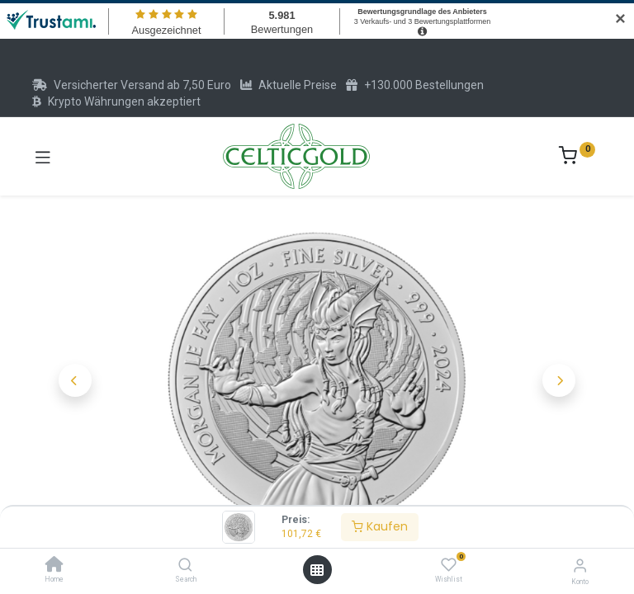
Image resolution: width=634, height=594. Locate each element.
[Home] (54, 566)
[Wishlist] (448, 565)
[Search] (185, 566)
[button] (75, 380)
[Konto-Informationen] (580, 565)
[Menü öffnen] (317, 570)
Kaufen (380, 526)
